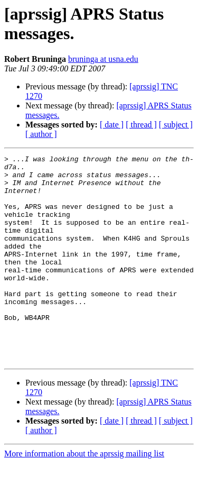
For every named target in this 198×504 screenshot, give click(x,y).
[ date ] (112, 124)
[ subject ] (176, 124)
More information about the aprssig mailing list (84, 494)
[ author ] (41, 134)
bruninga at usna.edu (103, 58)
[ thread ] (141, 124)
